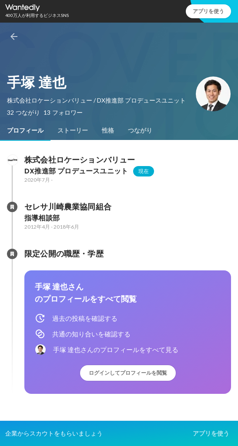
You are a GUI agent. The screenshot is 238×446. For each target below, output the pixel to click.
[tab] (25, 130)
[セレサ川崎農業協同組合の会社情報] (12, 207)
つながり (140, 130)
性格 (108, 130)
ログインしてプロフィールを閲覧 (128, 372)
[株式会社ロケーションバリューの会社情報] (12, 160)
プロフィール (25, 130)
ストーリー (72, 130)
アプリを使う (208, 11)
